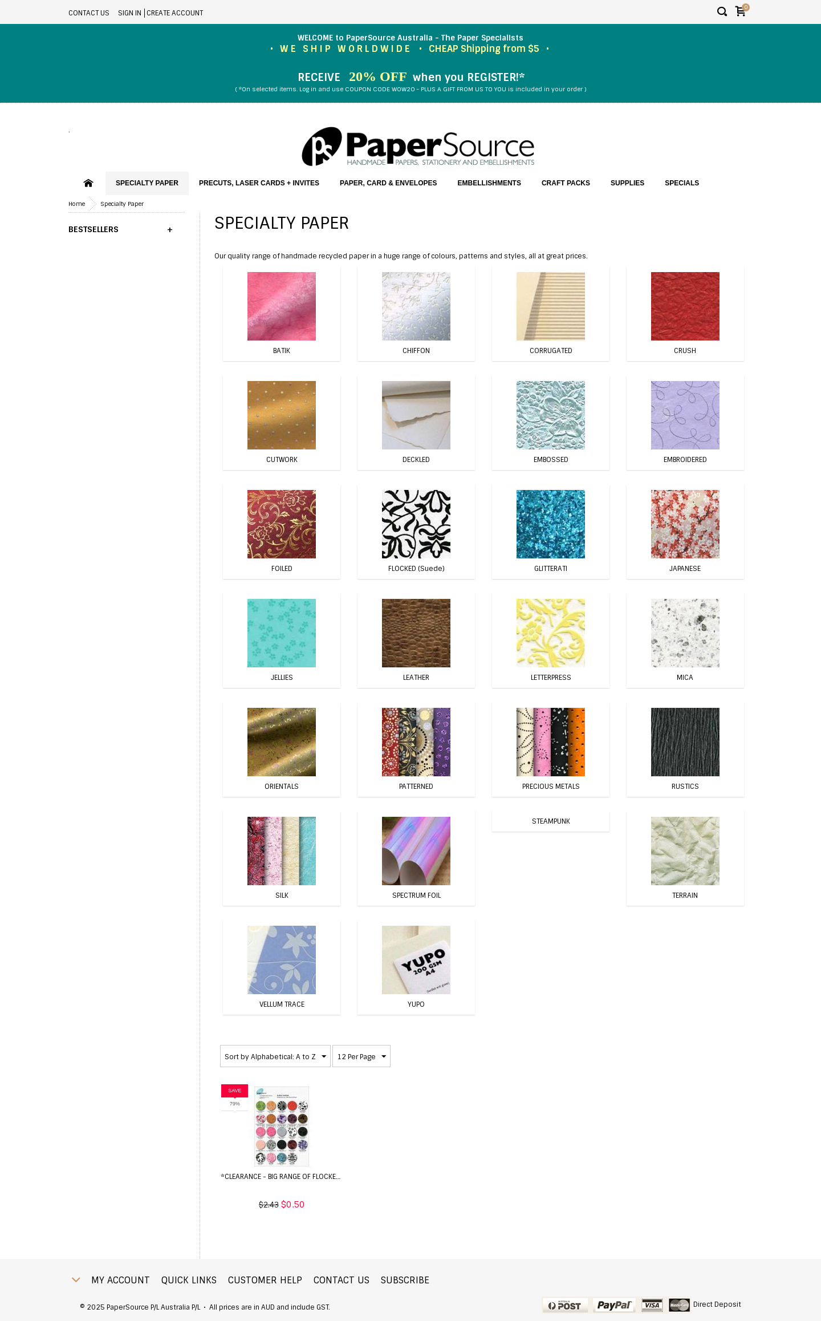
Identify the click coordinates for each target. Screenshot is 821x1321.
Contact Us (88, 13)
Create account (175, 13)
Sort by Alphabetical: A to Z (275, 1057)
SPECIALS (682, 183)
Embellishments (489, 183)
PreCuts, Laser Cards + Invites (259, 183)
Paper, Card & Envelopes (388, 183)
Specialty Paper (147, 183)
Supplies (627, 183)
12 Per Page (361, 1057)
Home (76, 204)
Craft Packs (566, 183)
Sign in (129, 13)
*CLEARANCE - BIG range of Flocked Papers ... (296, 1176)
